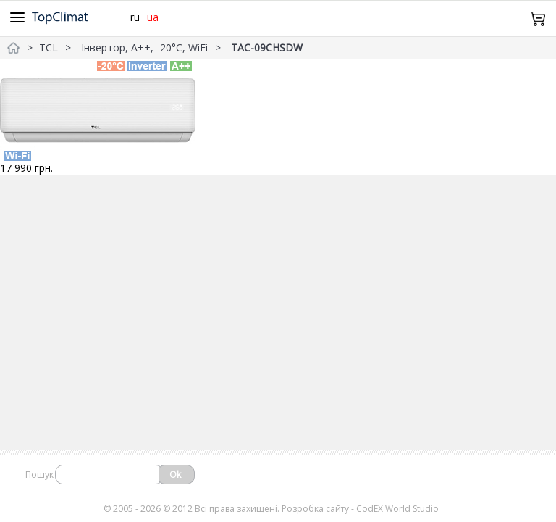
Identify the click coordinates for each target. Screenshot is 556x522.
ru (135, 17)
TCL (48, 47)
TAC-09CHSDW (267, 47)
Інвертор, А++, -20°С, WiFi (144, 47)
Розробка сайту (315, 508)
